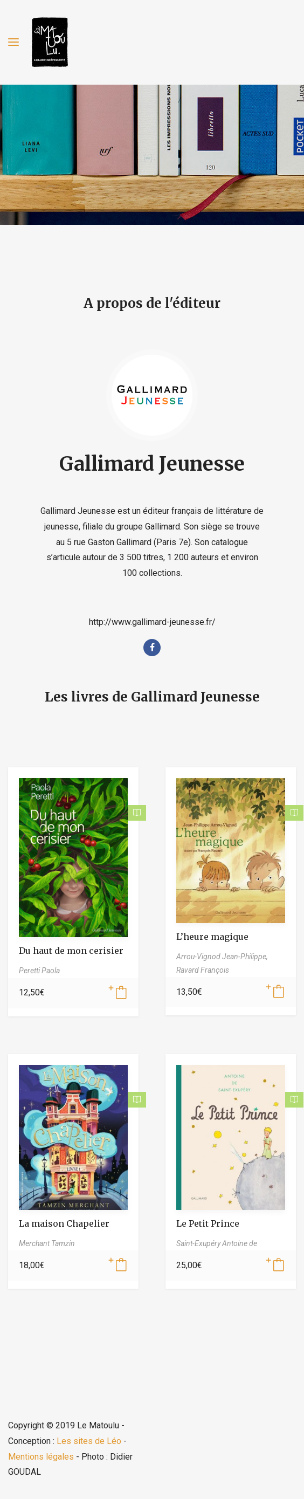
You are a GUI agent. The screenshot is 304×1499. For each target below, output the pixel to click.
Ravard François (202, 970)
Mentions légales (41, 1457)
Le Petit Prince (207, 1223)
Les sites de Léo (89, 1441)
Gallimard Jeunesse (152, 464)
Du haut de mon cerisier (71, 950)
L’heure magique (212, 936)
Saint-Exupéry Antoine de (216, 1243)
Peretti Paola (39, 970)
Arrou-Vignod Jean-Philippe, (222, 956)
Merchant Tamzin (47, 1243)
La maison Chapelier (64, 1223)
